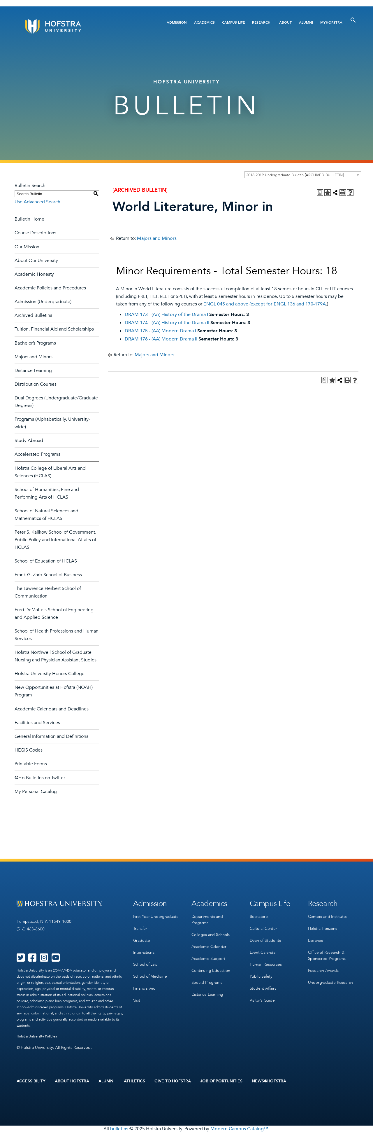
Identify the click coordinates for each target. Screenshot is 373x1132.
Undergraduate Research (330, 982)
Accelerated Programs (37, 454)
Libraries (315, 940)
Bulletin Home (29, 219)
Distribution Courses (36, 384)
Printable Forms (31, 764)
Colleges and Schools (210, 934)
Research (261, 22)
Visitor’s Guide (262, 1000)
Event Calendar (263, 952)
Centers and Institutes (328, 916)
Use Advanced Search (37, 202)
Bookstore (259, 916)
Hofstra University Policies (37, 1036)
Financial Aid (144, 988)
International (144, 952)
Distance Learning (33, 370)
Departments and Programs (207, 919)
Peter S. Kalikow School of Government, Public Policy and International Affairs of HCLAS (55, 540)
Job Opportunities (221, 1081)
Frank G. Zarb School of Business (48, 575)
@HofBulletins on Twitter (40, 778)
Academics (204, 22)
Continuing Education (210, 970)
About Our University (36, 260)
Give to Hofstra (172, 1081)
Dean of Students (265, 940)
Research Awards (323, 970)
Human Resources (266, 964)
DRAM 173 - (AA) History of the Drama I (166, 314)
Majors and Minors (33, 357)
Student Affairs (263, 988)
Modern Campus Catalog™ (239, 1129)
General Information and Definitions (51, 736)
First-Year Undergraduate (156, 916)
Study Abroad (29, 440)
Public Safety (261, 976)
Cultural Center (263, 928)
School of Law (145, 964)
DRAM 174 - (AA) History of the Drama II (167, 322)
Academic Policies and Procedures (50, 288)
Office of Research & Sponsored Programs (327, 955)
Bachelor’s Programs (35, 343)
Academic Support (208, 958)
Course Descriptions (35, 233)
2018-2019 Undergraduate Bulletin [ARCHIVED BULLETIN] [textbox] (295, 175)
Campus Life (233, 22)
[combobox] (302, 174)
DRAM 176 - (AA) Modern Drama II (161, 339)
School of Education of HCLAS (46, 561)
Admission (177, 22)
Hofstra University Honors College (50, 673)
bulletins (119, 1129)
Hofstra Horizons (322, 928)
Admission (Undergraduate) (43, 301)
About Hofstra (72, 1081)
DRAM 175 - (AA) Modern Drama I (160, 331)
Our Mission (27, 247)
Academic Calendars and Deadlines (52, 709)
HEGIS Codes (29, 750)
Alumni (306, 22)
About (285, 22)
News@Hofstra (269, 1081)
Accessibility (31, 1081)
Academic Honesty (34, 274)
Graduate (141, 940)
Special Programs (206, 982)
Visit (136, 1000)
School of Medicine (150, 976)
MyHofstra (331, 22)
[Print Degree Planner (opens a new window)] (320, 192)
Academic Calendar (209, 946)
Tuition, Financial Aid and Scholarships (54, 329)
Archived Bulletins (33, 315)
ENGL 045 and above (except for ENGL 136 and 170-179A (264, 304)
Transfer (140, 928)
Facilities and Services (37, 722)
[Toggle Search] (353, 20)
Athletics (134, 1081)
